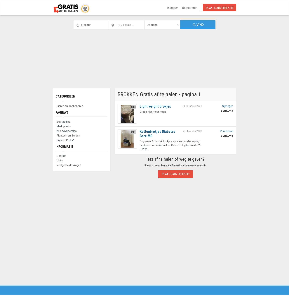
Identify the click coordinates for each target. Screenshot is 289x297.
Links (60, 160)
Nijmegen (227, 106)
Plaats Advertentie (219, 8)
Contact (61, 156)
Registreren (189, 8)
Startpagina (63, 121)
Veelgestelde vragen (69, 165)
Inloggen (172, 8)
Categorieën (65, 96)
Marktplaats (64, 126)
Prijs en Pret (65, 140)
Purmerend (226, 131)
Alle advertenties (67, 131)
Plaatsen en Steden (68, 135)
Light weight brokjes (155, 106)
